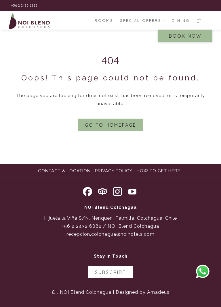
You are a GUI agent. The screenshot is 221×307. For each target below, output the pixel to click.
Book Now (185, 36)
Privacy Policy (113, 170)
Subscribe (110, 272)
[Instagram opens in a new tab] (117, 191)
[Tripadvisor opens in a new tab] (102, 191)
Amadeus (158, 292)
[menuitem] (104, 20)
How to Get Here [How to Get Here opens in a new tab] (159, 170)
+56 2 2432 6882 (82, 226)
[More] (199, 20)
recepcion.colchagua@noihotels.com (110, 234)
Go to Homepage (110, 125)
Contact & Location (64, 170)
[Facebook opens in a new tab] (87, 191)
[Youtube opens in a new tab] (132, 191)
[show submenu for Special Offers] (164, 20)
